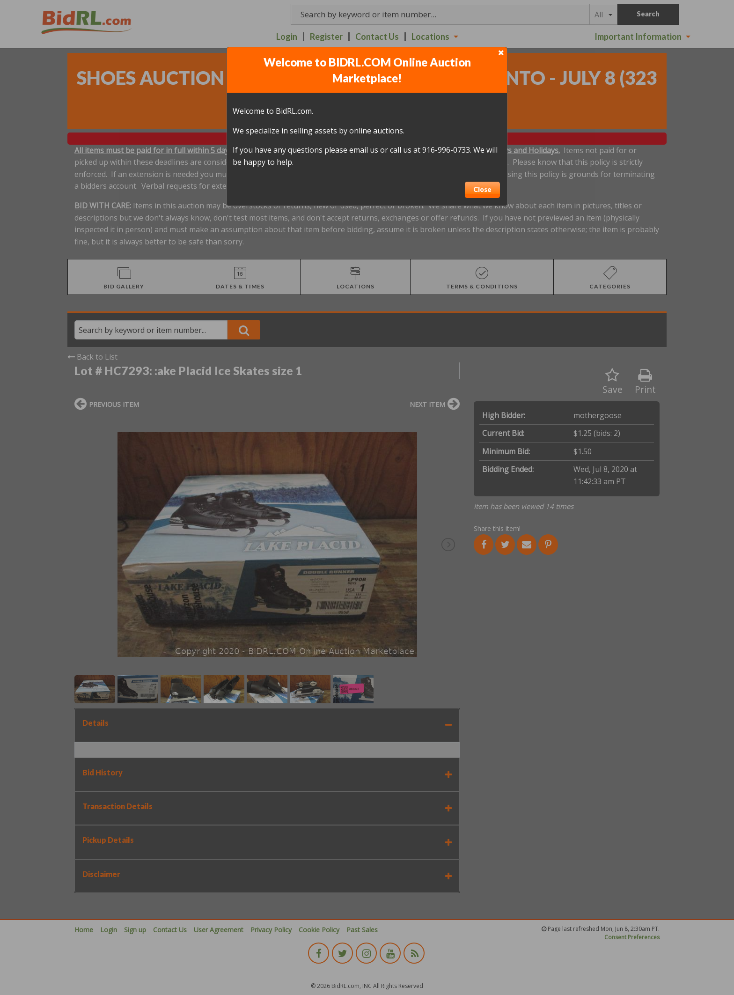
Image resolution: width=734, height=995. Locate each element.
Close (482, 189)
